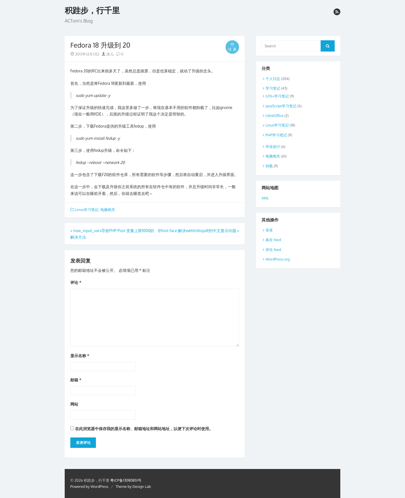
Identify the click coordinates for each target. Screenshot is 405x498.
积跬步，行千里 (92, 10)
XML (265, 198)
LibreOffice (275, 115)
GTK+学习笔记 (277, 96)
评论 (75, 282)
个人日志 (273, 78)
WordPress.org (278, 259)
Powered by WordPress (89, 486)
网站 (74, 404)
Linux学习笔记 (86, 209)
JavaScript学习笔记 (281, 106)
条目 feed (273, 239)
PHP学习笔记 (276, 135)
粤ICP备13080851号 (125, 480)
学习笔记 (273, 88)
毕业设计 (273, 146)
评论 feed (273, 249)
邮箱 (75, 379)
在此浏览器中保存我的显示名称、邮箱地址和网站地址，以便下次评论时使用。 (144, 428)
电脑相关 (107, 209)
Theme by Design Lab (133, 486)
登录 (269, 230)
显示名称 (79, 355)
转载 (269, 166)
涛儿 (108, 54)
